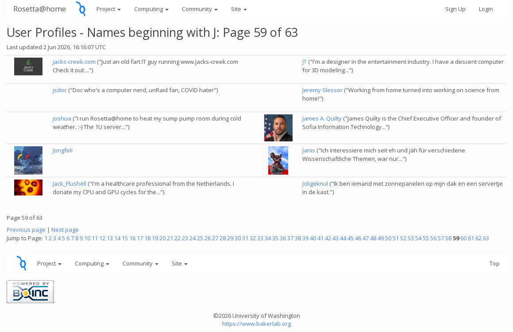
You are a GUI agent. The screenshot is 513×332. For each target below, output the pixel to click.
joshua (62, 118)
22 (177, 238)
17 (140, 238)
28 (223, 238)
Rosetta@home (39, 9)
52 (403, 238)
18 (147, 238)
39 (305, 238)
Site (239, 9)
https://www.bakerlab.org (256, 324)
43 (335, 238)
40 (313, 238)
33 (260, 238)
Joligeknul (315, 183)
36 (283, 238)
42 (328, 238)
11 (95, 238)
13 (110, 238)
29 (230, 238)
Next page (65, 230)
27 (215, 238)
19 (155, 238)
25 (200, 238)
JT (304, 62)
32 (253, 238)
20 (162, 238)
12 (102, 238)
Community (200, 9)
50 (388, 238)
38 (298, 238)
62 (478, 238)
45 (350, 238)
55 (426, 238)
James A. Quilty (322, 118)
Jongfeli (63, 150)
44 (343, 238)
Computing (151, 9)
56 (433, 238)
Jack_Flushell (69, 183)
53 (411, 238)
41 (320, 238)
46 (358, 238)
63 (486, 238)
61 (471, 238)
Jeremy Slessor (322, 90)
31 (245, 238)
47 (366, 238)
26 (207, 238)
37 (290, 238)
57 (441, 238)
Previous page (26, 230)
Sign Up (455, 9)
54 (418, 238)
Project (108, 9)
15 (125, 238)
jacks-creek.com (74, 62)
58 (448, 238)
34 (268, 238)
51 (396, 238)
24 (192, 238)
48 (373, 238)
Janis (308, 150)
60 (463, 238)
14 (117, 238)
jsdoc (60, 90)
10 (87, 238)
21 (170, 238)
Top (495, 263)
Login (486, 9)
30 (238, 238)
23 (185, 238)
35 (275, 238)
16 (132, 238)
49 (381, 238)
